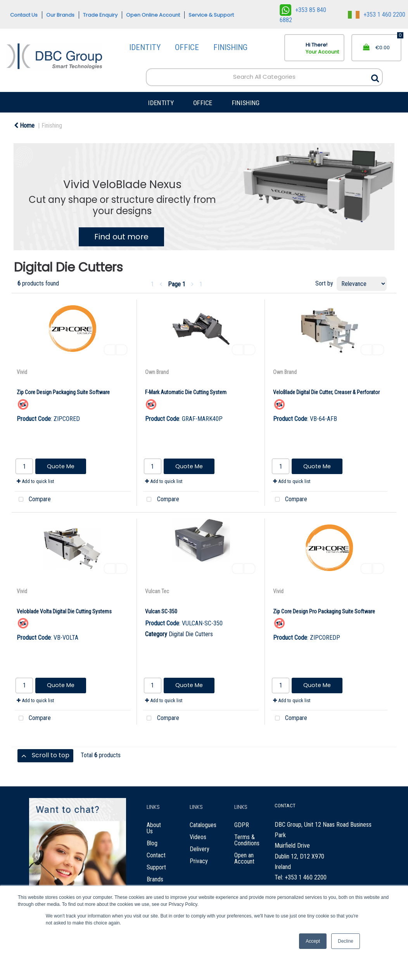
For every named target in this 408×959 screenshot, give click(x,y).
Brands (155, 879)
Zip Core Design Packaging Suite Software (63, 392)
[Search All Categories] (264, 77)
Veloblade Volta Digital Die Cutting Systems (64, 611)
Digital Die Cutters (191, 634)
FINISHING (230, 47)
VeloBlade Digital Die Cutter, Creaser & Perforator (326, 392)
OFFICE (187, 47)
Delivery (199, 849)
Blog (152, 843)
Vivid (22, 372)
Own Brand (157, 372)
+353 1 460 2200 (376, 14)
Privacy (199, 861)
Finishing (51, 125)
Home (24, 125)
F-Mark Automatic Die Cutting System (185, 392)
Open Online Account (153, 15)
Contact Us (24, 15)
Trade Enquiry (100, 15)
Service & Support (211, 15)
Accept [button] (313, 941)
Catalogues (203, 825)
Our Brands (60, 15)
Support (156, 867)
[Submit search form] (375, 76)
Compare (33, 499)
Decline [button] (345, 941)
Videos (198, 837)
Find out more (121, 236)
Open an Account (244, 858)
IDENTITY (145, 47)
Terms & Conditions (246, 840)
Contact (156, 855)
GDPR (241, 825)
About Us (154, 828)
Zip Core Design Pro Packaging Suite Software (324, 611)
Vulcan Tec (157, 591)
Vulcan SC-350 (161, 611)
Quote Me (60, 466)
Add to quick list (35, 481)
